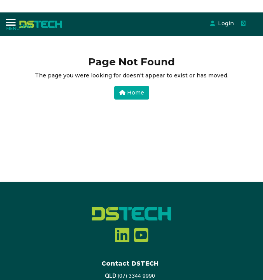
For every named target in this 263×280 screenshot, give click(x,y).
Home (131, 92)
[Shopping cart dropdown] (180, 17)
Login (161, 16)
